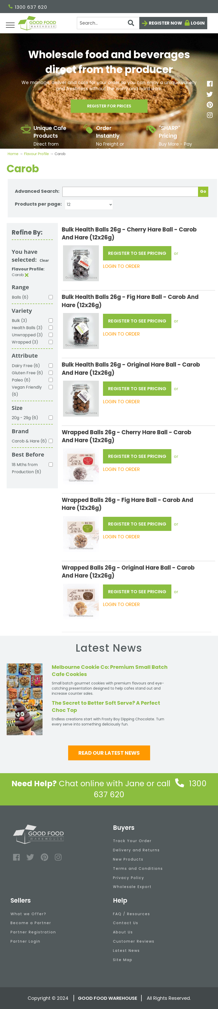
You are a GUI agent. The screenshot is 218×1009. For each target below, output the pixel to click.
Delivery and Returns (136, 850)
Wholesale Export (132, 886)
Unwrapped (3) (27, 335)
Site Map (122, 959)
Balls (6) (20, 297)
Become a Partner (31, 922)
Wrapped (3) (25, 342)
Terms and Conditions (138, 868)
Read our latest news (109, 752)
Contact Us (125, 922)
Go (203, 191)
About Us (123, 932)
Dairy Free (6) (26, 366)
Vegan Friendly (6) (27, 390)
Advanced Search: (37, 191)
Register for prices (109, 107)
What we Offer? (28, 913)
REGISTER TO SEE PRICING (137, 253)
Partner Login (25, 941)
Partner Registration (33, 932)
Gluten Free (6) (27, 373)
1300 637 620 (27, 7)
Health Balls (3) (27, 328)
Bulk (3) (19, 321)
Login (198, 23)
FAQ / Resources (131, 913)
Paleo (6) (21, 380)
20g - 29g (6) (25, 418)
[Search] (108, 23)
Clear (44, 260)
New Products (128, 859)
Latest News (126, 950)
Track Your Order (132, 840)
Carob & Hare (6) (29, 441)
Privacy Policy (128, 877)
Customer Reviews (133, 941)
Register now (165, 23)
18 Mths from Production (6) (26, 468)
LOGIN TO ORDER (121, 266)
